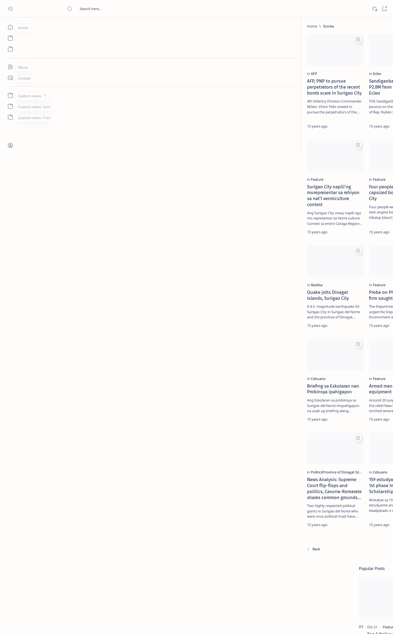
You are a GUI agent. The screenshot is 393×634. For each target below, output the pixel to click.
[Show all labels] (313, 311)
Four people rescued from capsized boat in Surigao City (158, 212)
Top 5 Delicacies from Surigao (340, 92)
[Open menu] (10, 9)
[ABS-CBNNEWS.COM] (320, 285)
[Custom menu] (10, 95)
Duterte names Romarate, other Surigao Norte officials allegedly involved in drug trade (343, 161)
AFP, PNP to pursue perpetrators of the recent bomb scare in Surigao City (74, 98)
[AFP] (42, 87)
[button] (188, 39)
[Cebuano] (46, 417)
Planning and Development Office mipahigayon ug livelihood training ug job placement (248, 538)
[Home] (10, 27)
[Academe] (359, 285)
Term (306, 329)
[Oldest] (279, 596)
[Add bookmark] (111, 39)
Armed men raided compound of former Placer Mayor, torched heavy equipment (245, 101)
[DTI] (216, 309)
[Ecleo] (130, 87)
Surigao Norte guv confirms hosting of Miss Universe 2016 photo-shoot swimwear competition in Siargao (340, 194)
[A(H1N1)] (320, 271)
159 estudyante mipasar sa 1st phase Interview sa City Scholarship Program (161, 535)
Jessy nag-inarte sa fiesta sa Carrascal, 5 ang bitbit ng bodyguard (338, 131)
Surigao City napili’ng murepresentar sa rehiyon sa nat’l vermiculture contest (75, 212)
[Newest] (42, 596)
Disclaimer (323, 329)
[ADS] (320, 298)
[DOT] (330, 178)
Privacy (343, 329)
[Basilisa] (45, 309)
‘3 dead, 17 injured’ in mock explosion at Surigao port (337, 224)
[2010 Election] (359, 257)
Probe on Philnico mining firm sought (161, 316)
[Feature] (219, 87)
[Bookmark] (384, 9)
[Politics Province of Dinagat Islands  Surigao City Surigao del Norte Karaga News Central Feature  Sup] (320, 257)
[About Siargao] (359, 271)
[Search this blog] (107, 8)
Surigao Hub (59, 623)
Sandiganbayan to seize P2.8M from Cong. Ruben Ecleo (158, 98)
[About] (10, 66)
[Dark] (374, 9)
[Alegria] (330, 148)
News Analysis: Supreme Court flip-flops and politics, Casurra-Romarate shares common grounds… (73, 538)
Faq (357, 329)
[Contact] (10, 77)
